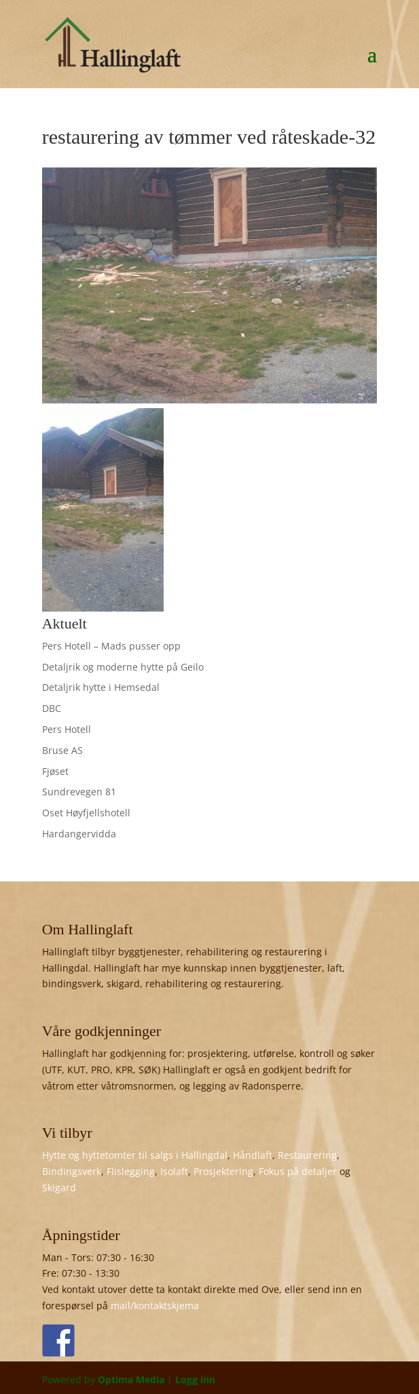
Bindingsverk (71, 1171)
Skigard (59, 1187)
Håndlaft (252, 1155)
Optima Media (131, 1379)
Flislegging (131, 1171)
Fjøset (55, 771)
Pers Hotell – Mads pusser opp (111, 645)
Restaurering (307, 1155)
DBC (51, 708)
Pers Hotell (66, 729)
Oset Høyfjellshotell (86, 812)
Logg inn (195, 1379)
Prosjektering (223, 1171)
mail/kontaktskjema (155, 1305)
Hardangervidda (79, 833)
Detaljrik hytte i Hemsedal (101, 687)
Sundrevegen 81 (79, 791)
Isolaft (174, 1171)
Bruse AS (62, 750)
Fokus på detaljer (298, 1171)
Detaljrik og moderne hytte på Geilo (123, 666)
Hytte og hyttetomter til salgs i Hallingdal (134, 1155)
